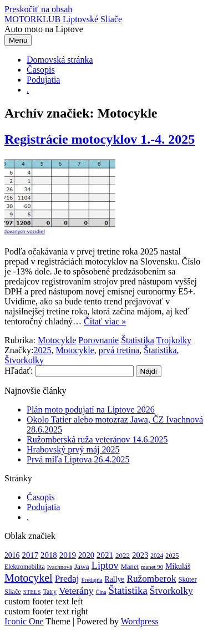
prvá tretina (119, 350)
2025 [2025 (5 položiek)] (172, 555)
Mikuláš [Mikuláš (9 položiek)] (177, 566)
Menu (18, 40)
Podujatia (43, 79)
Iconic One (24, 621)
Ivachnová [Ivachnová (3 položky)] (59, 566)
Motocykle (57, 340)
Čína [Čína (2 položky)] (101, 592)
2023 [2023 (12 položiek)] (140, 555)
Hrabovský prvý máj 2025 (73, 449)
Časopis (41, 69)
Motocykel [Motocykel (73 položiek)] (28, 578)
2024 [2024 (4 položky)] (156, 555)
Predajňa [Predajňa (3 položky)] (92, 579)
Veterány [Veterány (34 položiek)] (76, 590)
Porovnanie (98, 340)
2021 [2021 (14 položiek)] (105, 555)
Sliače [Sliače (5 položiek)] (12, 592)
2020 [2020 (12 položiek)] (86, 555)
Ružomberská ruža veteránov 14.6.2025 (97, 439)
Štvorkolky (24, 360)
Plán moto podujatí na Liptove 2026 (91, 409)
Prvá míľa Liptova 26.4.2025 (78, 459)
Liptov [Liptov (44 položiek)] (105, 565)
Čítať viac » (105, 321)
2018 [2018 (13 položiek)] (48, 555)
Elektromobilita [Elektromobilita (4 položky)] (24, 567)
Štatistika (137, 340)
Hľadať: (18, 370)
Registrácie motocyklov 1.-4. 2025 (99, 139)
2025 (42, 350)
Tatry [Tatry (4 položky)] (50, 592)
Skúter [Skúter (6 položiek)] (188, 579)
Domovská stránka (60, 59)
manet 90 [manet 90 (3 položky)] (152, 566)
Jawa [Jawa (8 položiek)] (81, 566)
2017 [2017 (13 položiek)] (30, 555)
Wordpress (140, 621)
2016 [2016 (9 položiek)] (11, 555)
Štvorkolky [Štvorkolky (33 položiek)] (171, 590)
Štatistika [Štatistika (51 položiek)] (127, 590)
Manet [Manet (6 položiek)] (130, 567)
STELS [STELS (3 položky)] (32, 591)
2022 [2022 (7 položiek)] (122, 555)
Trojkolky (173, 340)
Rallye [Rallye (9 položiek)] (115, 579)
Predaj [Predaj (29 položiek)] (67, 578)
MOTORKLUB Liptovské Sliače (63, 19)
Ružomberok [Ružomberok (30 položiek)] (151, 578)
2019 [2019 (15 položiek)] (67, 554)
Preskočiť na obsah (38, 9)
